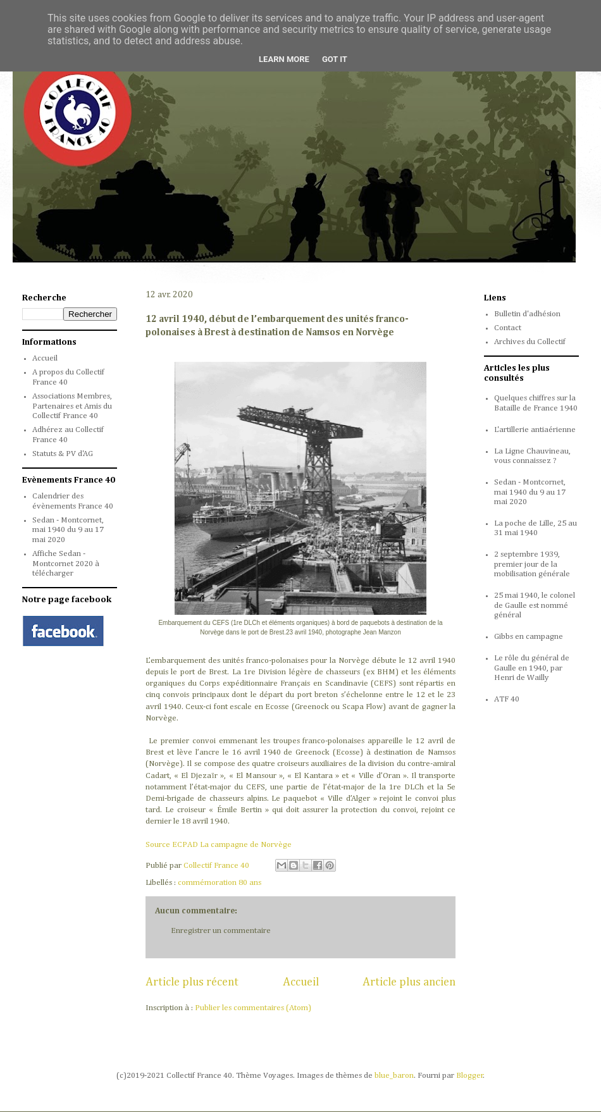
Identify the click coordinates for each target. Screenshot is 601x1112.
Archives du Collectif (530, 342)
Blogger (469, 1076)
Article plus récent (192, 982)
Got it (334, 59)
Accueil (301, 982)
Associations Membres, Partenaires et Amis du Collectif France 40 (72, 406)
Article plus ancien (408, 982)
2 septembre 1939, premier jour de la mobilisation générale (532, 564)
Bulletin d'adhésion (527, 314)
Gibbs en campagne (528, 637)
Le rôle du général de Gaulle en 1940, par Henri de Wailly (531, 668)
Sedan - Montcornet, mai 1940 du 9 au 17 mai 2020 (68, 530)
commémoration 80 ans (219, 883)
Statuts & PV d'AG (62, 454)
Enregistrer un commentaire (221, 931)
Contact (507, 328)
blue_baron (394, 1076)
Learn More (284, 59)
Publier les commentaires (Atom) (253, 1008)
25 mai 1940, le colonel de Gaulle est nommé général (534, 605)
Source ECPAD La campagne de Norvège (219, 845)
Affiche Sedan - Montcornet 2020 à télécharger (65, 564)
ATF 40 (506, 699)
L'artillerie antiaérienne (535, 430)
